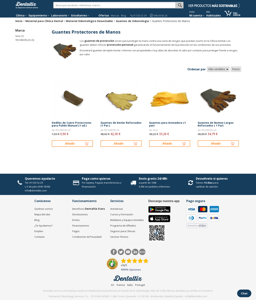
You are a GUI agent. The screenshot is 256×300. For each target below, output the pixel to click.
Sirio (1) (19, 36)
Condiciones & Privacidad (86, 236)
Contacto (39, 236)
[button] (21, 15)
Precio (236, 69)
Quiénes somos (43, 208)
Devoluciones (80, 214)
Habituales (213, 15)
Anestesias (116, 208)
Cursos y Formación (121, 214)
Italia (130, 285)
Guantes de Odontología (132, 21)
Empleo (38, 231)
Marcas (115, 15)
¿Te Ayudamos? (43, 225)
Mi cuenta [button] (196, 15)
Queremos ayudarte (40, 178)
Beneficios (88, 208)
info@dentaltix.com (36, 190)
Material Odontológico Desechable (89, 21)
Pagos (76, 231)
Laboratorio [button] (60, 15)
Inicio (18, 21)
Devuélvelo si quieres (212, 178)
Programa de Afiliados (123, 225)
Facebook (114, 252)
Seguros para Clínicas (122, 231)
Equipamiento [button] (39, 15)
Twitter (121, 252)
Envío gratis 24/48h (153, 178)
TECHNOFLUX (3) (24, 40)
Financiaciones (80, 225)
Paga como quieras (96, 178)
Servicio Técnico (119, 236)
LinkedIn (135, 252)
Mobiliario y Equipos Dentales (127, 220)
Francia (121, 285)
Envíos (76, 220)
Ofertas (103, 15)
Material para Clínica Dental (44, 21)
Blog (123, 15)
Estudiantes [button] (80, 15)
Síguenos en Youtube (128, 252)
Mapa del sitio (42, 214)
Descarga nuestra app (164, 201)
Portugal (140, 285)
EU (112, 285)
